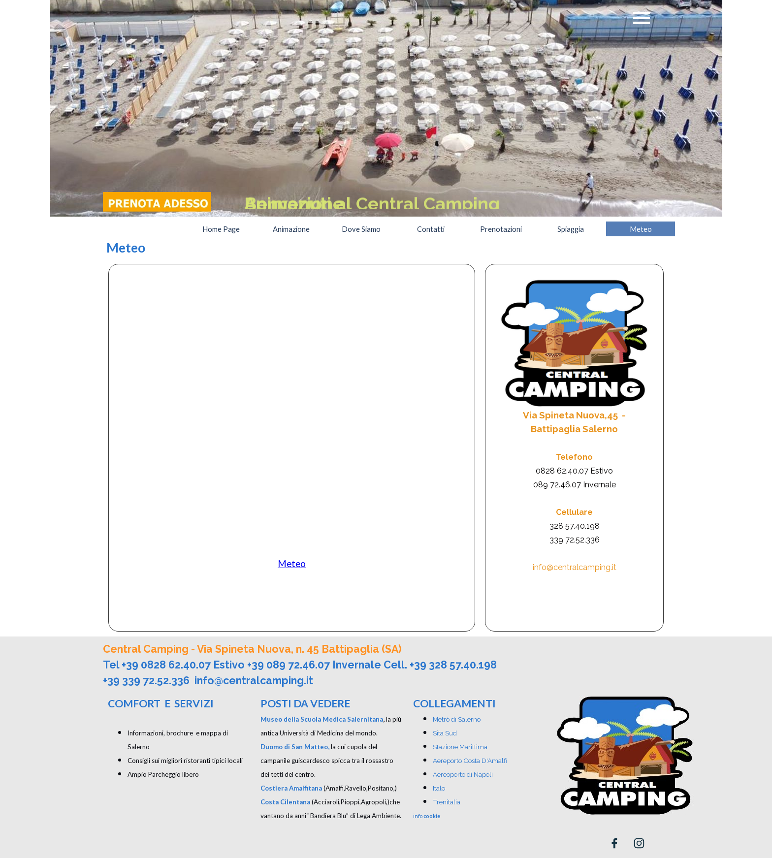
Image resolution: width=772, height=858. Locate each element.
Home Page (221, 229)
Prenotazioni (501, 229)
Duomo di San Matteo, (294, 747)
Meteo (641, 229)
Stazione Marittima (460, 747)
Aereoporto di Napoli (463, 774)
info (426, 816)
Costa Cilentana (285, 802)
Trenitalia (446, 802)
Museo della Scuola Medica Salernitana (321, 719)
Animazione (291, 229)
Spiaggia (570, 229)
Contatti (431, 229)
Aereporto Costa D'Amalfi (470, 760)
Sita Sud (445, 733)
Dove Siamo (361, 229)
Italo (439, 788)
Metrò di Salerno (457, 719)
